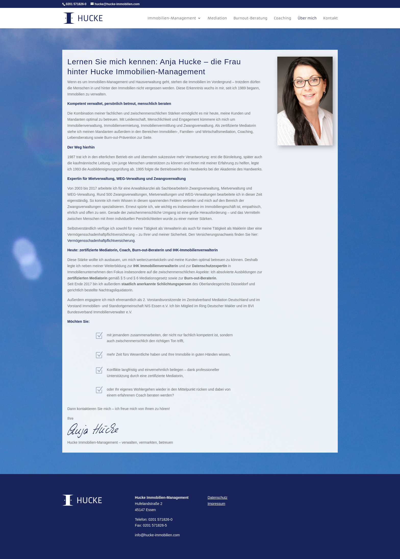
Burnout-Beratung (250, 18)
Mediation (217, 18)
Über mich (307, 18)
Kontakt (330, 18)
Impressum (216, 504)
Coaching (282, 18)
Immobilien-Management (171, 18)
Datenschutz (218, 497)
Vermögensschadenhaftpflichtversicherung (101, 241)
